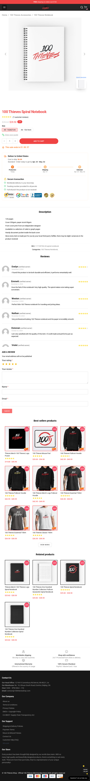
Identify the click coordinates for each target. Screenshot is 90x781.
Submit (7, 411)
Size (3, 126)
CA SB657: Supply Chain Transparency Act (18, 715)
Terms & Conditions (10, 705)
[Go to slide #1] (39, 96)
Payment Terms (8, 730)
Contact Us (7, 736)
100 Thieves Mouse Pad (41, 453)
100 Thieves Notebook (43, 15)
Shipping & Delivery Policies (13, 726)
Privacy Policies (8, 708)
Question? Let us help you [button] (78, 778)
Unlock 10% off (85, 770)
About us (6, 701)
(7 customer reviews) (20, 117)
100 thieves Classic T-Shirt (42, 533)
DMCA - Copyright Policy (12, 712)
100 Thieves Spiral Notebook (71, 587)
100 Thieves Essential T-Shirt (71, 493)
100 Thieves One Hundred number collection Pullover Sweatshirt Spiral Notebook (43, 589)
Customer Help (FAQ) (11, 740)
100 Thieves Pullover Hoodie (70, 453)
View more (45, 545)
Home (4, 15)
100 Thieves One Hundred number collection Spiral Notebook (14, 631)
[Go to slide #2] (51, 96)
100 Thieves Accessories (20, 15)
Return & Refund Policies (12, 733)
